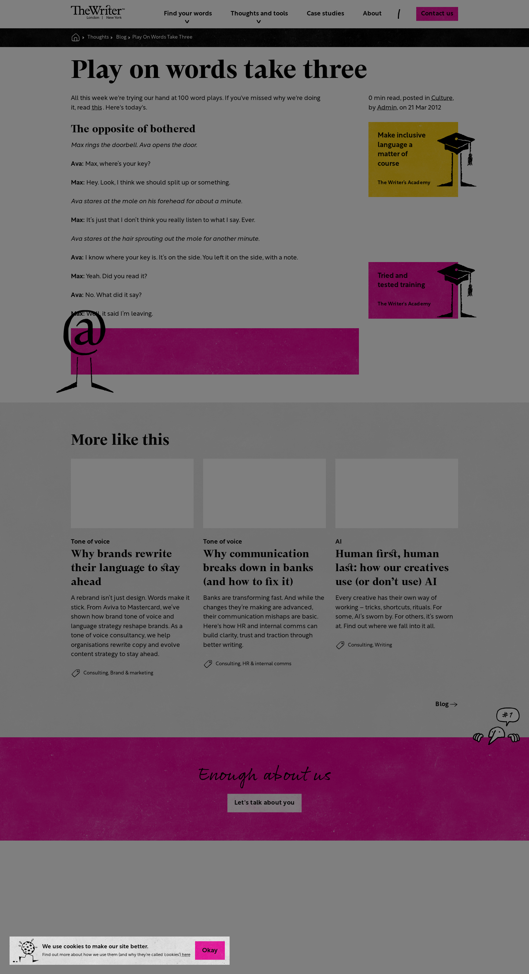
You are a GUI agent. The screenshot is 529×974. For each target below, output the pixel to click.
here (186, 955)
